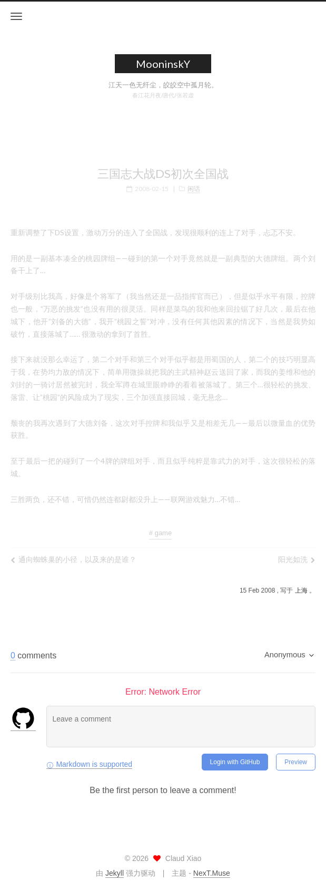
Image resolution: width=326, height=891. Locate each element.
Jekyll (114, 873)
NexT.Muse (211, 873)
